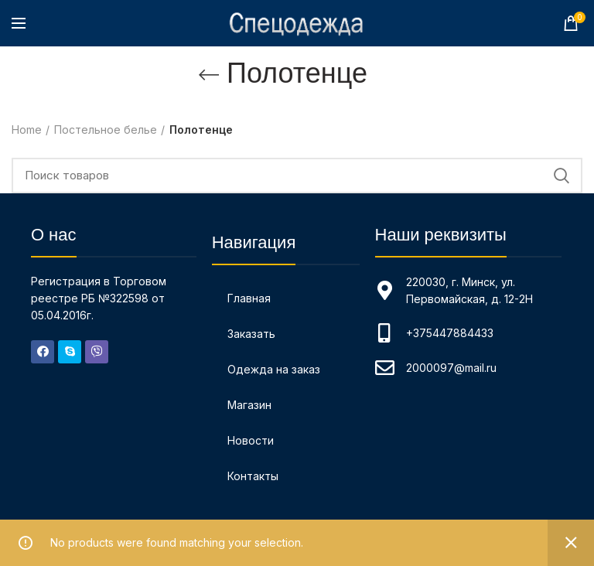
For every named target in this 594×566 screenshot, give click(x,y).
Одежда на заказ (273, 369)
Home (27, 129)
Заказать (251, 333)
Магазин (249, 404)
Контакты (252, 475)
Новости (250, 440)
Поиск (561, 175)
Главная (249, 298)
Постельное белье (105, 129)
